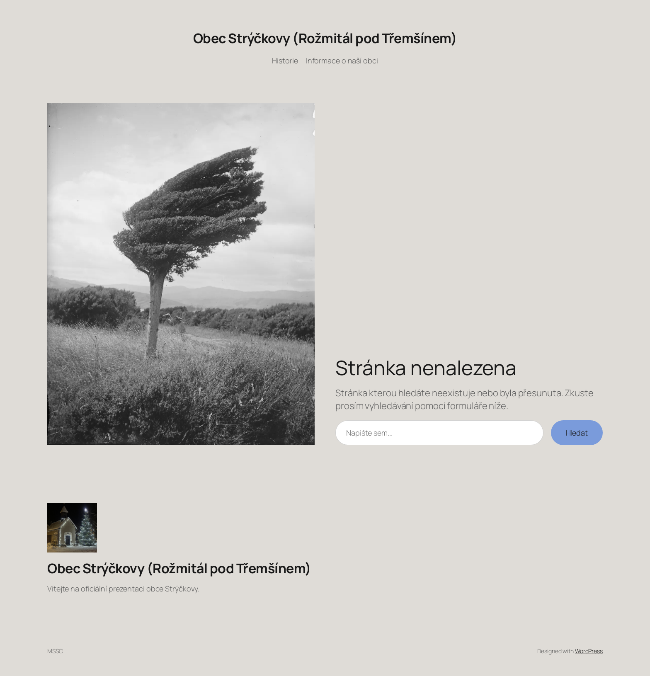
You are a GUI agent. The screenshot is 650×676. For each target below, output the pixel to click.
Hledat (577, 433)
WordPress (589, 651)
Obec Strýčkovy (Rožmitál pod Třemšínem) (325, 38)
